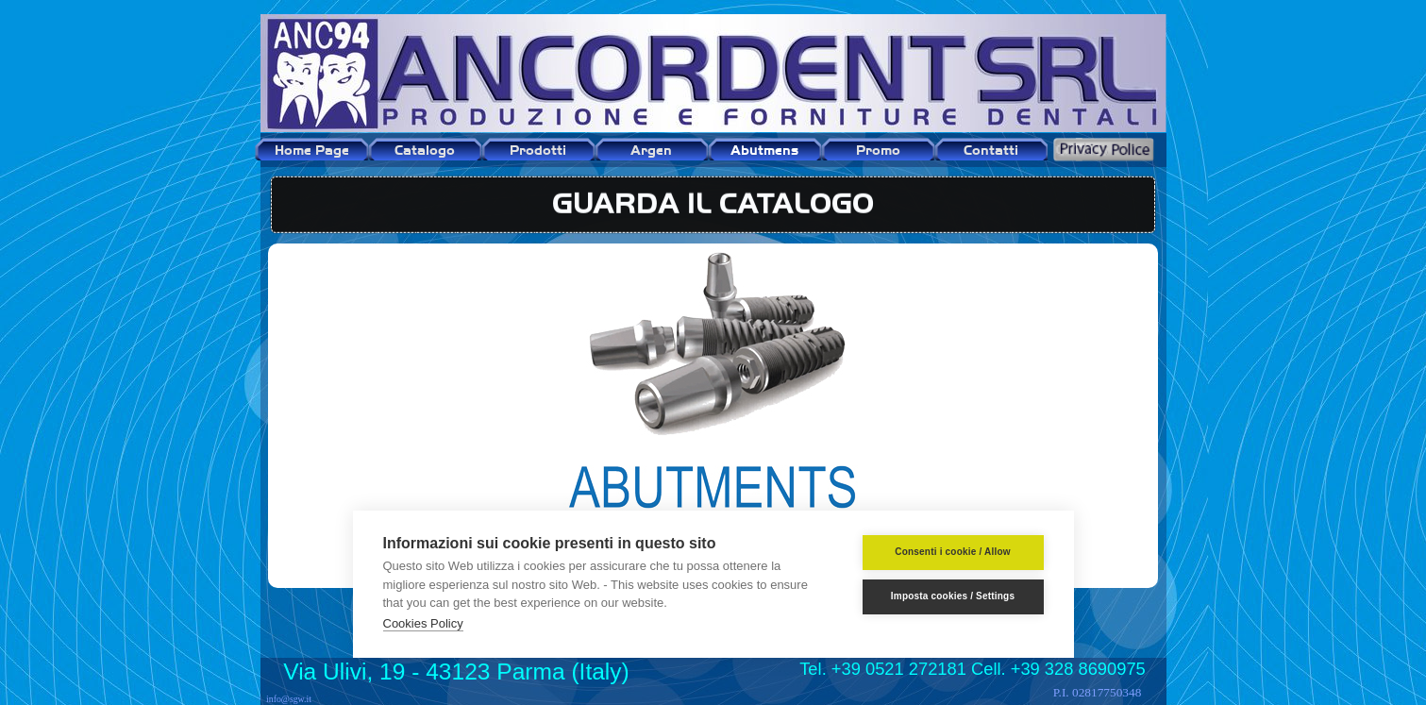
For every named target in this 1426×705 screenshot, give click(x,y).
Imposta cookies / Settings (953, 596)
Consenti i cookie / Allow (952, 551)
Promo (878, 150)
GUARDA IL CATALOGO (713, 199)
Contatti (991, 150)
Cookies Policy (423, 623)
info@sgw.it (288, 699)
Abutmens (764, 150)
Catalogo (424, 150)
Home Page (312, 150)
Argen (651, 150)
